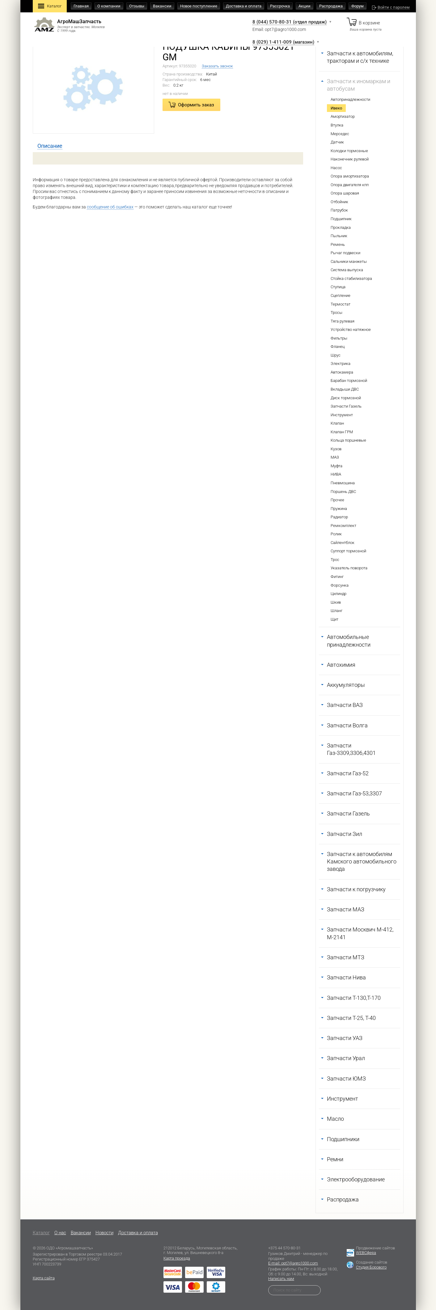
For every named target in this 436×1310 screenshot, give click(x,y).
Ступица (338, 287)
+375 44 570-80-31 (284, 1248)
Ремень (338, 244)
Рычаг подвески (345, 252)
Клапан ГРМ (342, 432)
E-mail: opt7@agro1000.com (293, 1263)
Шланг (336, 610)
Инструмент (342, 415)
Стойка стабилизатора (351, 278)
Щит (334, 619)
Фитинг (337, 576)
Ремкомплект (343, 525)
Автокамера (342, 372)
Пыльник (339, 235)
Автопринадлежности (350, 99)
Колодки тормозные (349, 150)
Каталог (49, 6)
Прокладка (341, 227)
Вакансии (162, 6)
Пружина (339, 508)
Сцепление (340, 295)
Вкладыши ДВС (345, 389)
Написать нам (281, 1278)
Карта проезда (176, 1258)
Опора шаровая (345, 193)
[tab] (50, 146)
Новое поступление (198, 6)
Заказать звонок (217, 66)
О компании (109, 6)
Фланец (338, 346)
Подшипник (341, 218)
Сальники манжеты (349, 261)
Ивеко (336, 108)
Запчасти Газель (346, 406)
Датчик (337, 142)
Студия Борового (371, 1267)
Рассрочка (280, 6)
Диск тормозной (346, 398)
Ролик (336, 534)
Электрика (340, 363)
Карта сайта (44, 1278)
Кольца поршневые (348, 440)
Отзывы (136, 6)
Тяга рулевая (342, 321)
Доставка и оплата (243, 6)
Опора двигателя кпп (350, 184)
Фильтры (339, 338)
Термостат (340, 304)
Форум (357, 6)
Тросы (336, 312)
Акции (304, 6)
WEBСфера (366, 1252)
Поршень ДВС (343, 491)
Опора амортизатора (350, 176)
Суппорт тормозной (348, 551)
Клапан (337, 423)
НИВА (336, 474)
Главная (81, 6)
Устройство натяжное (351, 329)
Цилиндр (338, 593)
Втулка (337, 125)
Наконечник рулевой (350, 159)
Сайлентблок (342, 542)
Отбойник (339, 201)
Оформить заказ (196, 105)
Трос (335, 559)
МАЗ (335, 457)
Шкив (336, 602)
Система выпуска (347, 270)
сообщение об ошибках (110, 206)
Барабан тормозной (349, 380)
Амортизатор (343, 116)
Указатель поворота (349, 568)
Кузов (336, 449)
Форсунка (340, 585)
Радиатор (339, 517)
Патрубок (339, 210)
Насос (336, 167)
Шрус (336, 355)
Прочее (337, 500)
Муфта (336, 466)
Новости (104, 1232)
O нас (60, 1232)
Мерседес (340, 133)
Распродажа (331, 6)
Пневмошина (343, 483)
